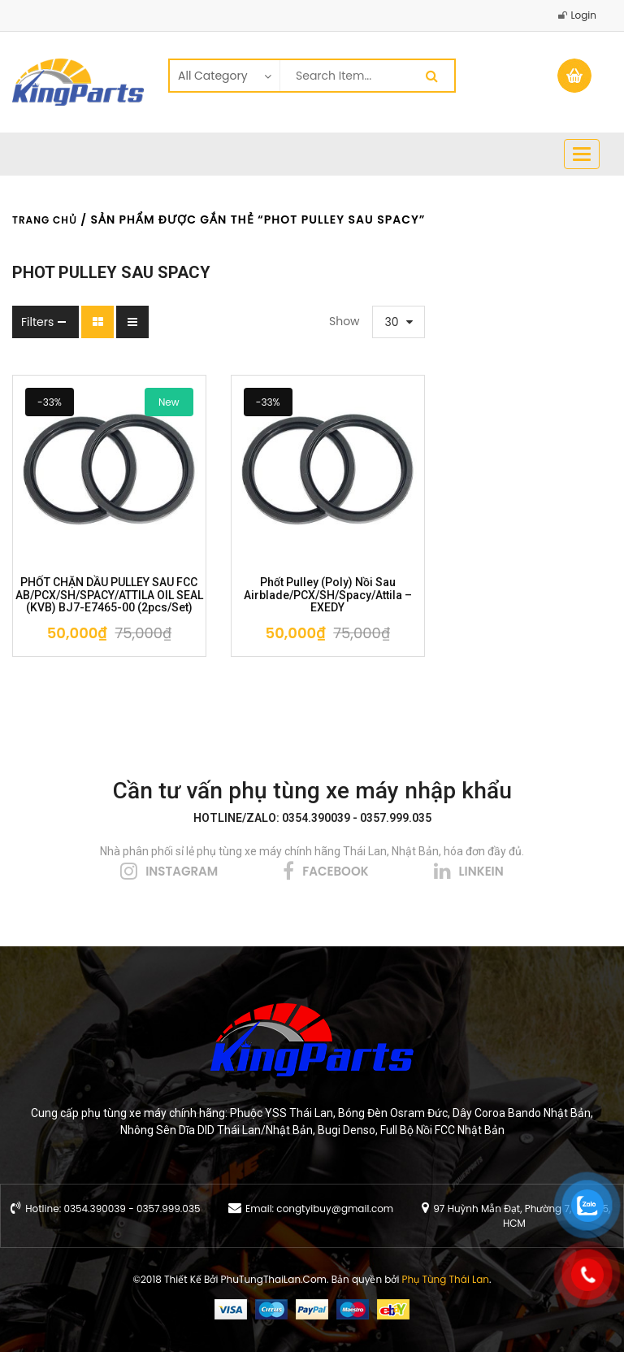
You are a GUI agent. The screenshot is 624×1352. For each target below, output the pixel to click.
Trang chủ (44, 220)
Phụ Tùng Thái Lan (445, 1279)
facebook (335, 871)
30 (392, 322)
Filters (37, 322)
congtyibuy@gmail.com (334, 1208)
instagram (181, 871)
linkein (481, 871)
